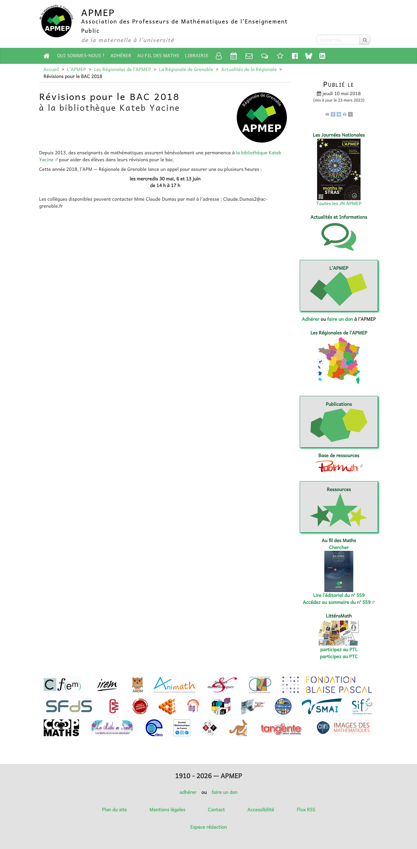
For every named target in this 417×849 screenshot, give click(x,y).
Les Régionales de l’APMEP (122, 69)
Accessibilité (260, 809)
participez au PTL (339, 649)
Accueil (51, 69)
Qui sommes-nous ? (81, 55)
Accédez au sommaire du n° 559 (337, 602)
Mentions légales (167, 809)
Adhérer (120, 55)
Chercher (339, 547)
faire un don (340, 319)
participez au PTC (339, 656)
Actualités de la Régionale (249, 69)
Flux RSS (306, 809)
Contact (216, 809)
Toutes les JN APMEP (338, 203)
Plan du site (114, 809)
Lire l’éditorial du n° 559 (339, 595)
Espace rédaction (208, 827)
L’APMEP (76, 69)
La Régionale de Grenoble (186, 69)
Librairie (197, 55)
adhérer (188, 792)
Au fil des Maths (158, 55)
